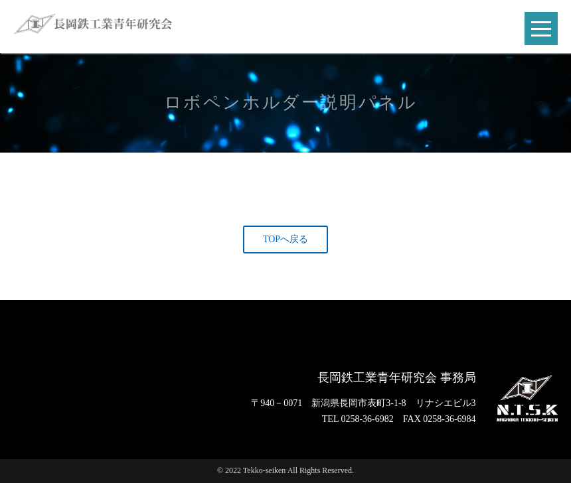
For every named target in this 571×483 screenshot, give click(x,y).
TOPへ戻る (285, 239)
